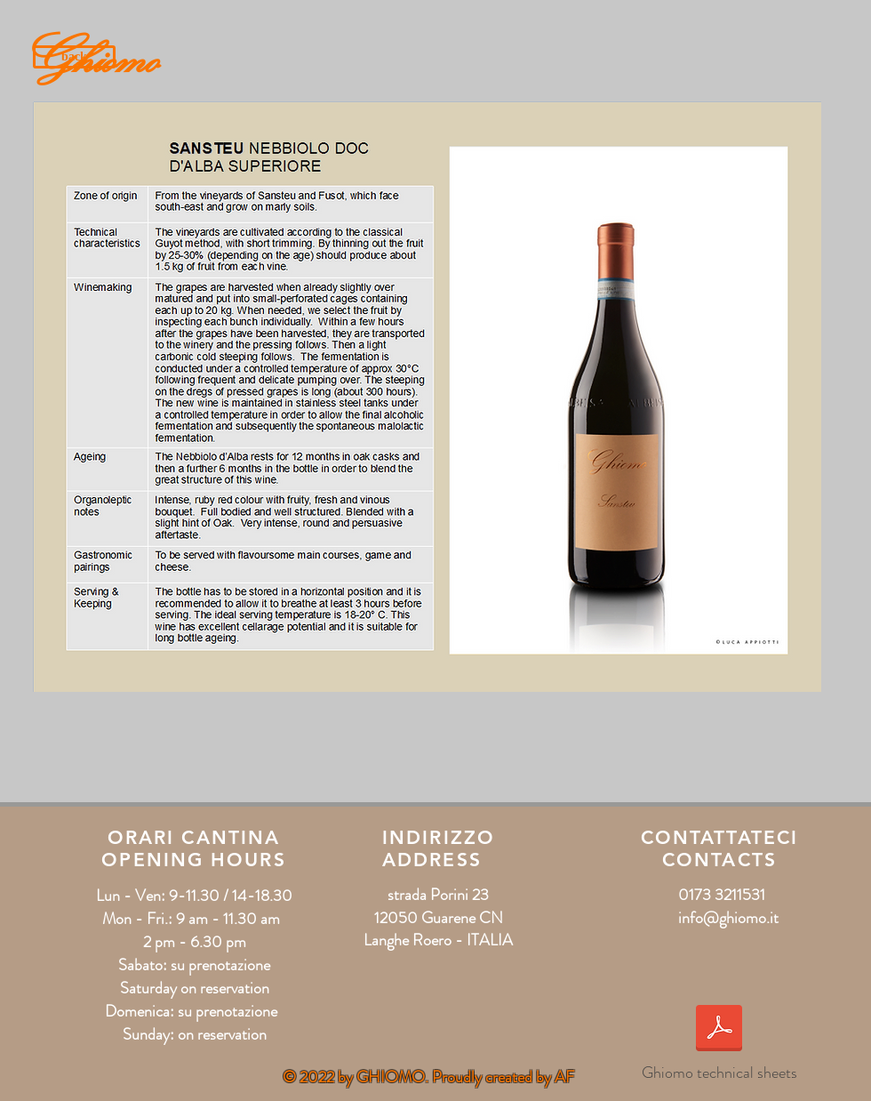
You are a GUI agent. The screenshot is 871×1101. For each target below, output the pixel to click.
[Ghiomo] (103, 57)
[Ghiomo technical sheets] (719, 1041)
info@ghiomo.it (728, 917)
